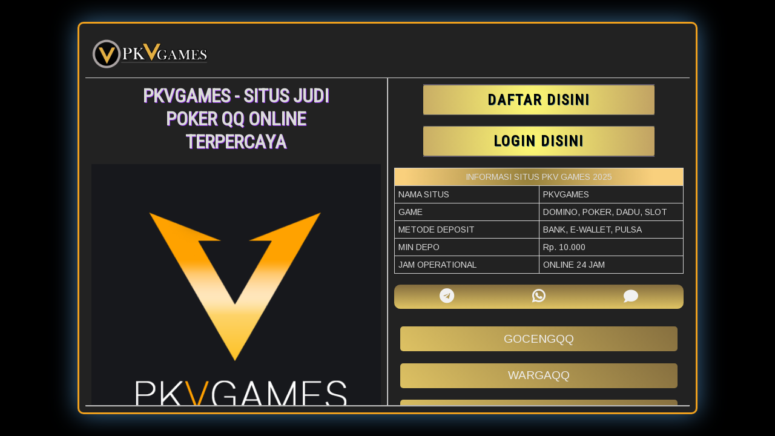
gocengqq (539, 338)
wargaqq (539, 375)
